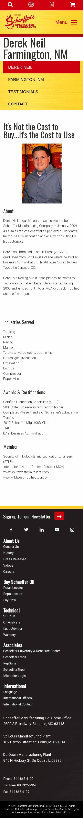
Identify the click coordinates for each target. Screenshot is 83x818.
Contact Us (11, 547)
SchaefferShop (14, 670)
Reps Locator (12, 594)
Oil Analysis (11, 622)
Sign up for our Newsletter (33, 516)
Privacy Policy (63, 812)
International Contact (17, 704)
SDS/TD (9, 616)
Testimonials (23, 92)
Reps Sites (48, 812)
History (8, 553)
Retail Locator (13, 588)
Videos (8, 565)
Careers (8, 572)
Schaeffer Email (14, 657)
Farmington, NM (26, 79)
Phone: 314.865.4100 (18, 779)
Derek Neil (20, 67)
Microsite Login (14, 676)
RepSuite (9, 663)
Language (10, 692)
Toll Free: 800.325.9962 (20, 785)
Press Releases (15, 559)
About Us (11, 540)
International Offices (17, 698)
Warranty (9, 635)
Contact (18, 104)
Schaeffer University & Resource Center (31, 651)
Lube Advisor (12, 629)
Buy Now (9, 600)
